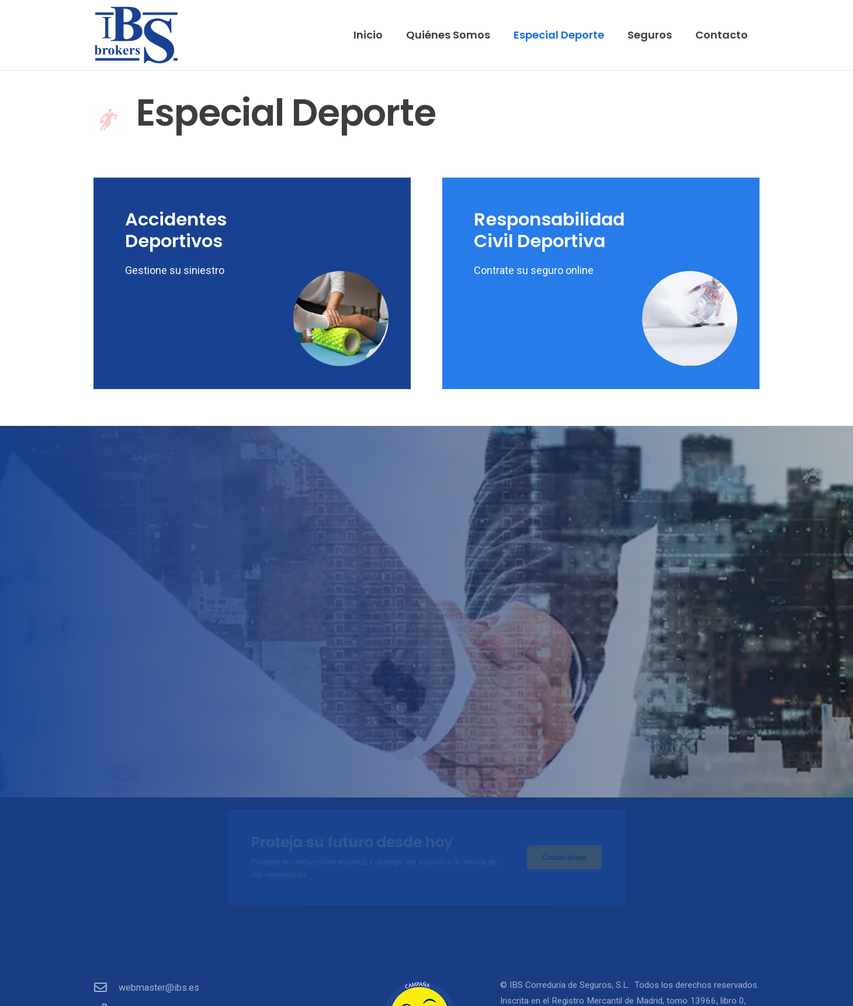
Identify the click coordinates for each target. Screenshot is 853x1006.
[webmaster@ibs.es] (106, 987)
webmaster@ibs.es (159, 987)
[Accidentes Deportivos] (252, 283)
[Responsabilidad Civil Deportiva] (601, 283)
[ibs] (136, 35)
